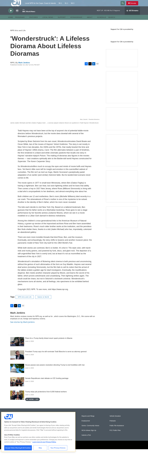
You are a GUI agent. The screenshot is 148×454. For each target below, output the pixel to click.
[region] (38, 432)
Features (33, 22)
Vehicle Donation (115, 421)
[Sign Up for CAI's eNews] (122, 155)
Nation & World (43, 302)
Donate (134, 5)
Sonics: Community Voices (90, 430)
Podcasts (113, 425)
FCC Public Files (115, 435)
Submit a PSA (86, 440)
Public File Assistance (117, 430)
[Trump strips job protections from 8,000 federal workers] (17, 399)
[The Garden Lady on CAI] (122, 92)
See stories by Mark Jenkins (22, 327)
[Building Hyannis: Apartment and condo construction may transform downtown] (122, 222)
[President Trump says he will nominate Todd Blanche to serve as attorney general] (17, 359)
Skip (40, 448)
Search (111, 22)
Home (10, 22)
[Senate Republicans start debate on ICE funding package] (17, 386)
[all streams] (132, 15)
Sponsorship (76, 22)
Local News (47, 22)
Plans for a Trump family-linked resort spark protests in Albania (48, 343)
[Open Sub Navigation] (26, 22)
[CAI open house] (122, 123)
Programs (20, 22)
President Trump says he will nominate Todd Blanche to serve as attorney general (56, 356)
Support (62, 22)
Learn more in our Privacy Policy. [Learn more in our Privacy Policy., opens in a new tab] (44, 442)
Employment (86, 425)
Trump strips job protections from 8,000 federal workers (46, 396)
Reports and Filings (88, 421)
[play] (11, 15)
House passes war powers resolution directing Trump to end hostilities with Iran (55, 370)
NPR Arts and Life (18, 35)
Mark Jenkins (24, 67)
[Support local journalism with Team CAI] (122, 63)
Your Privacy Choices (57, 448)
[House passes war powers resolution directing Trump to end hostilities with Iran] (17, 373)
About (90, 22)
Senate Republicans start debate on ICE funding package (46, 383)
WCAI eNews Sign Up (89, 435)
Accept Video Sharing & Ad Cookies (18, 448)
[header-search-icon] (124, 6)
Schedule (101, 22)
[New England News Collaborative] (122, 191)
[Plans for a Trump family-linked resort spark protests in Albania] (17, 346)
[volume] (17, 15)
